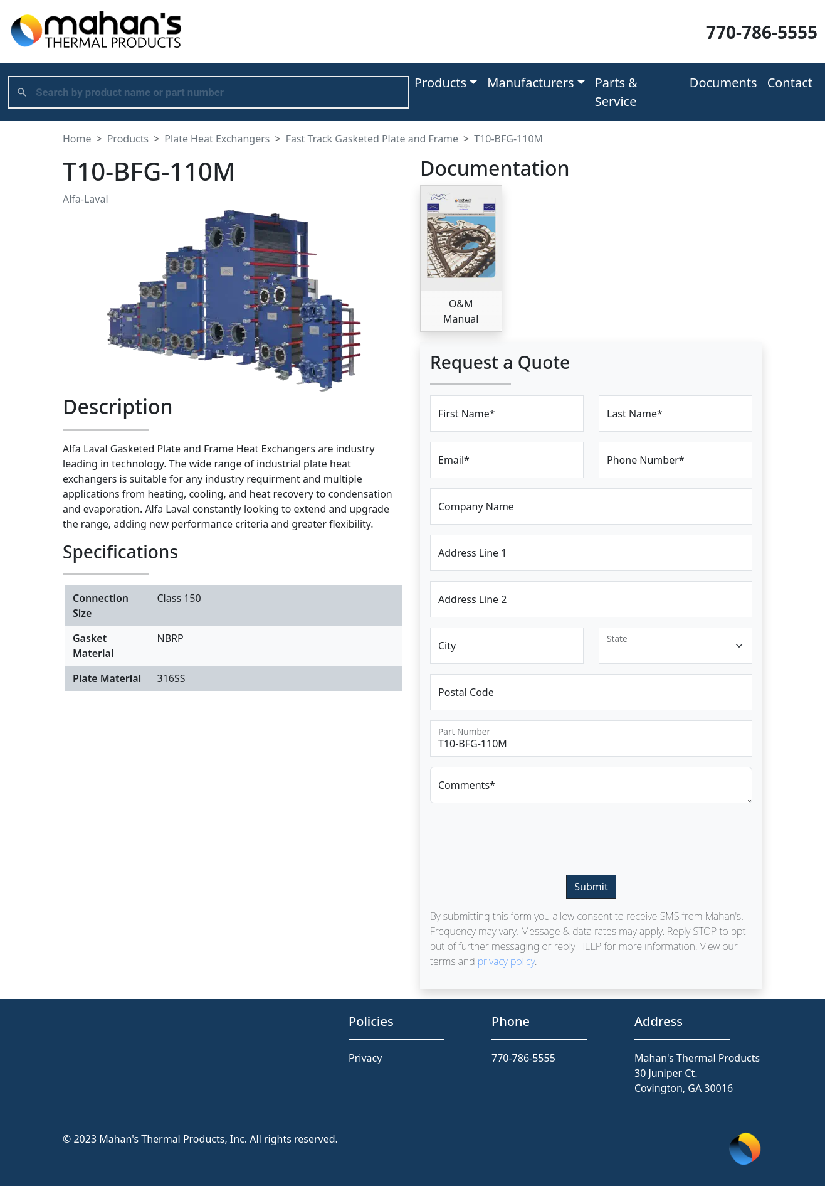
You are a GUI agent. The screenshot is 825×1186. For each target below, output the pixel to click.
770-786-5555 (761, 32)
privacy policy (506, 961)
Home (77, 139)
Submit (590, 887)
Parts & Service (616, 92)
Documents (723, 82)
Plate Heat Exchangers (217, 139)
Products (128, 139)
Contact (789, 82)
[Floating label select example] (675, 646)
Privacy (365, 1058)
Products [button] (440, 82)
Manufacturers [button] (530, 82)
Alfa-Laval (85, 199)
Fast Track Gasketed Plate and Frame (372, 139)
